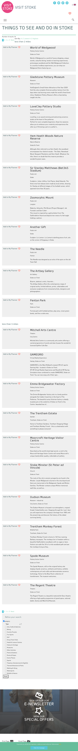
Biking (8, 629)
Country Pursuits (11, 632)
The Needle (37, 249)
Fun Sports (9, 634)
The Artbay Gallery (42, 271)
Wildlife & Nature (11, 673)
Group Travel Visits (11, 640)
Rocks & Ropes (10, 655)
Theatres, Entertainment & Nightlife (16, 663)
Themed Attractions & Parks (14, 665)
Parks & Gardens (11, 652)
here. (60, 744)
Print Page (5, 741)
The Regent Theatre (42, 585)
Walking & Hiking (11, 668)
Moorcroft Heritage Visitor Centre (47, 439)
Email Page (22, 741)
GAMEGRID (36, 354)
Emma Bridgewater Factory (47, 384)
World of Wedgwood (42, 47)
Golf (7, 637)
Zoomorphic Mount (42, 197)
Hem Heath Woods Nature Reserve (46, 137)
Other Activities (10, 650)
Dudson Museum (40, 497)
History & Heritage (11, 645)
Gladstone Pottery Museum (47, 77)
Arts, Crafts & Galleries (12, 627)
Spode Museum (39, 556)
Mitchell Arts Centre (43, 330)
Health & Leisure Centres (13, 642)
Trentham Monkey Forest (46, 526)
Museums (9, 647)
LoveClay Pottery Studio (45, 106)
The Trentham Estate (43, 413)
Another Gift (38, 227)
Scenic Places (10, 658)
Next (12, 40)
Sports (8, 660)
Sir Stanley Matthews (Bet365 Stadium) (49, 169)
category (6, 621)
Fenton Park (38, 300)
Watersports (9, 671)
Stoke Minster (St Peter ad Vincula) (47, 466)
